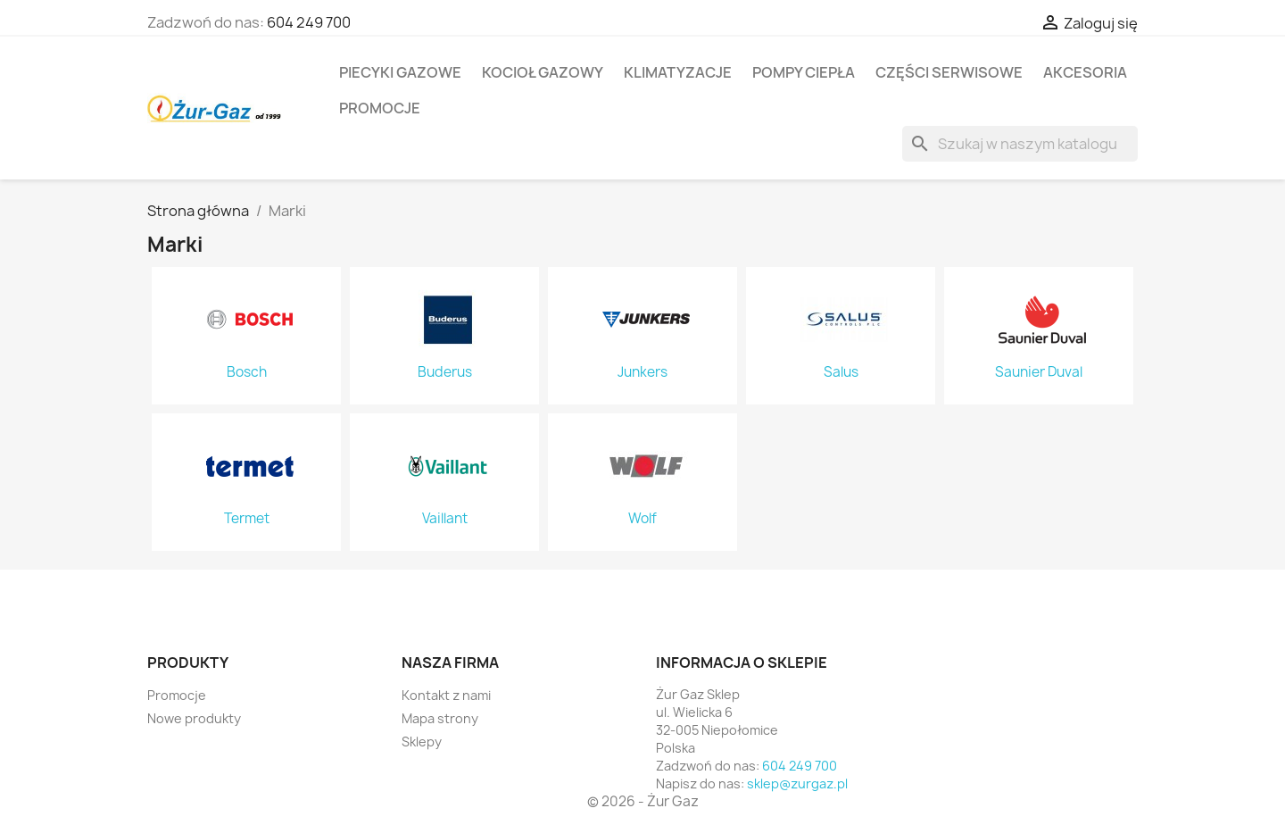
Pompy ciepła (803, 72)
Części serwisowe (949, 72)
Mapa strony (440, 718)
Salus (841, 372)
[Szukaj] (1020, 144)
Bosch (247, 372)
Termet (246, 519)
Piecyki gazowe (400, 72)
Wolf (642, 519)
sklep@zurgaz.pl (797, 783)
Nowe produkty (194, 718)
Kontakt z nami (446, 695)
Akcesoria (1085, 72)
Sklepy (422, 741)
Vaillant (445, 519)
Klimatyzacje (678, 72)
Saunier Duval (1038, 372)
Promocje (379, 108)
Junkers (642, 372)
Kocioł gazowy (542, 72)
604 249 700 (309, 22)
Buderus (445, 372)
